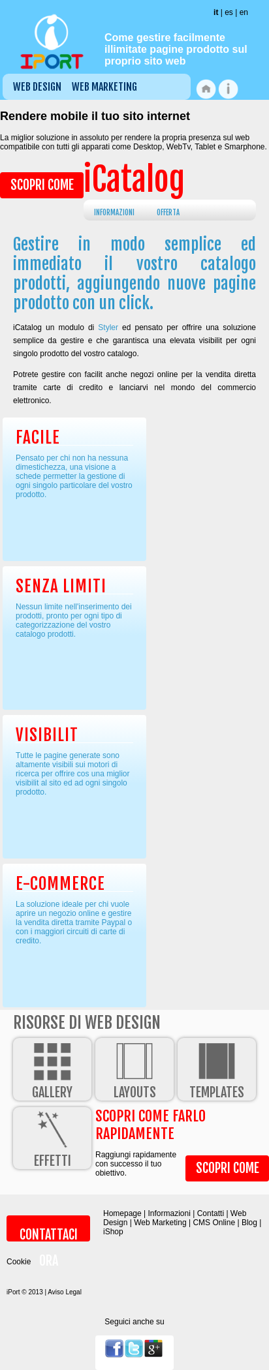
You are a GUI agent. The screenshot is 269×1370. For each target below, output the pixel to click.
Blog (249, 1222)
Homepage (122, 1213)
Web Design (37, 86)
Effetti (52, 1138)
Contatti (210, 1213)
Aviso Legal (65, 1292)
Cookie (19, 1261)
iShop (113, 1231)
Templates (216, 1069)
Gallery (52, 1069)
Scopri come (42, 185)
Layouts (134, 1069)
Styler (108, 327)
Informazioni (114, 212)
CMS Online (214, 1222)
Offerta (168, 212)
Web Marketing (104, 86)
